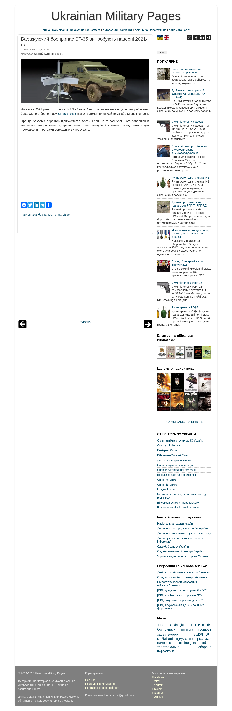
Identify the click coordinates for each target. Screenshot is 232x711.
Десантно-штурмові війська (175, 460)
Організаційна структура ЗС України (180, 440)
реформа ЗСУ (200, 639)
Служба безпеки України (173, 546)
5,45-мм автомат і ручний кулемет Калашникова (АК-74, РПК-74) (191, 94)
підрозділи (110, 29)
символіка (165, 643)
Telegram (157, 684)
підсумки (181, 639)
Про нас (90, 679)
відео (66, 214)
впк (137, 29)
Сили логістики (167, 479)
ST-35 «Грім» (67, 113)
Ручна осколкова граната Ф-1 (190, 177)
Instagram (158, 692)
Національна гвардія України (175, 523)
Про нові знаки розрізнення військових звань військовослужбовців (189, 150)
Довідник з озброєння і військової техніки (183, 572)
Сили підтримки (167, 484)
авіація (177, 624)
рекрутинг (77, 29)
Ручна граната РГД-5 (185, 307)
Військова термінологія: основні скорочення (187, 71)
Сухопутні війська (168, 445)
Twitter (156, 681)
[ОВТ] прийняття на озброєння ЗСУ (180, 595)
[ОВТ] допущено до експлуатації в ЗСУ (182, 590)
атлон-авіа (30, 214)
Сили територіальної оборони (176, 469)
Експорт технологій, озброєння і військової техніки (177, 583)
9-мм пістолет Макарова (187, 121)
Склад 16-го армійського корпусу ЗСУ (187, 263)
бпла (58, 214)
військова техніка (154, 29)
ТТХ (160, 625)
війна (46, 29)
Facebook (158, 677)
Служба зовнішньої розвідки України (180, 551)
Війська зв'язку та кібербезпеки (177, 474)
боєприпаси (45, 214)
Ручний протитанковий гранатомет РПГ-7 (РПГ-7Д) (189, 204)
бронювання (187, 629)
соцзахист (93, 29)
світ (186, 29)
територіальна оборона (184, 647)
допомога (175, 29)
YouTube (157, 696)
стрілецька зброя (195, 643)
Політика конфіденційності (102, 687)
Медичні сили (166, 489)
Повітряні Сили (167, 450)
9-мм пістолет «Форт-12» (187, 282)
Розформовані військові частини (178, 507)
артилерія (201, 624)
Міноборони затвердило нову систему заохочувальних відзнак (190, 233)
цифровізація (165, 651)
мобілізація (60, 29)
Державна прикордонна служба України (182, 528)
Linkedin (157, 688)
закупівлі (126, 29)
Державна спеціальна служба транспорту (184, 533)
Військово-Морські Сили (173, 455)
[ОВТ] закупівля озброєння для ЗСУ (180, 600)
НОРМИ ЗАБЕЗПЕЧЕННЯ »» (184, 421)
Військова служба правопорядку (178, 502)
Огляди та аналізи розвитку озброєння (182, 577)
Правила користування (100, 683)
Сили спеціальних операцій (175, 465)
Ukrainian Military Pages (116, 16)
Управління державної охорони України (182, 556)
